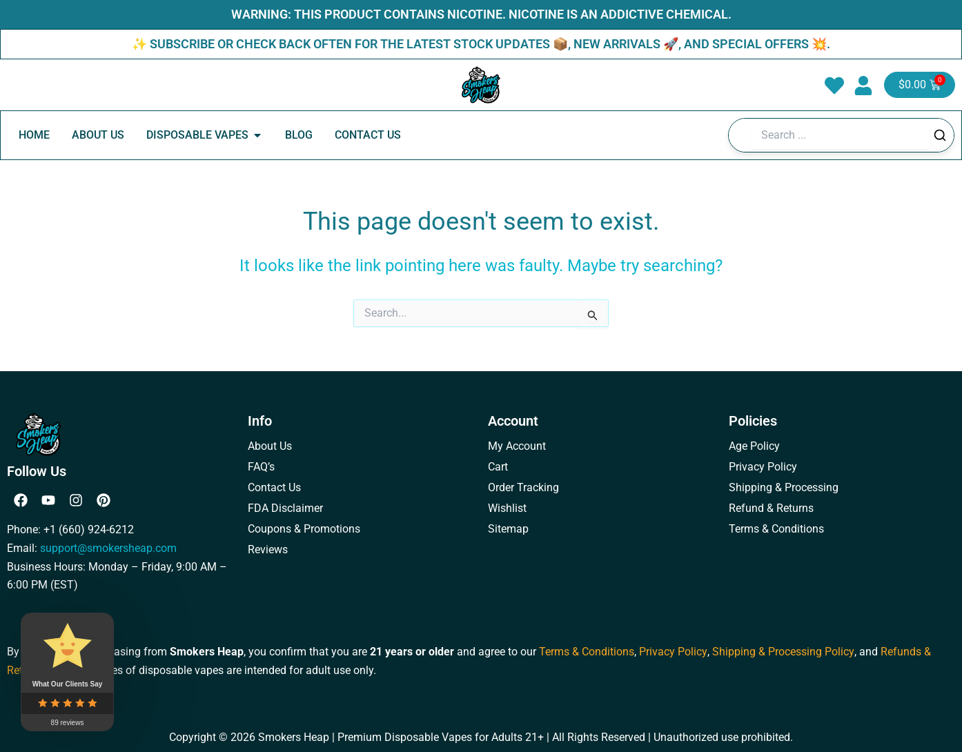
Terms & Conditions (776, 528)
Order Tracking (523, 487)
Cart (498, 466)
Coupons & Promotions (304, 528)
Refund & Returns (771, 508)
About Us (270, 446)
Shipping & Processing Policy (782, 651)
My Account (517, 446)
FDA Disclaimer (285, 508)
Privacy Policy (763, 466)
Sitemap (508, 528)
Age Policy (754, 446)
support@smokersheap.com (108, 548)
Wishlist (507, 508)
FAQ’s (261, 466)
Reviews (268, 549)
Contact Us (274, 487)
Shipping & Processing (783, 487)
